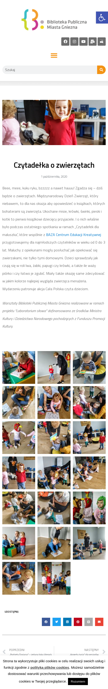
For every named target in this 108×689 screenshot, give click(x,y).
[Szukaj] (101, 70)
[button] (54, 55)
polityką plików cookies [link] (49, 667)
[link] (102, 18)
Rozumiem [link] (78, 681)
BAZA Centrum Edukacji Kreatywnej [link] (73, 234)
